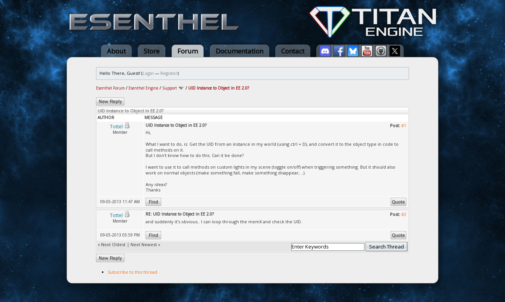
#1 (403, 125)
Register (168, 73)
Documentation (239, 51)
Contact (292, 51)
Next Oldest (113, 244)
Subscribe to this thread (132, 272)
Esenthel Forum (110, 88)
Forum (187, 51)
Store (152, 51)
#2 (403, 214)
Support (169, 88)
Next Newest (144, 244)
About (116, 51)
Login (148, 73)
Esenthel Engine (143, 88)
